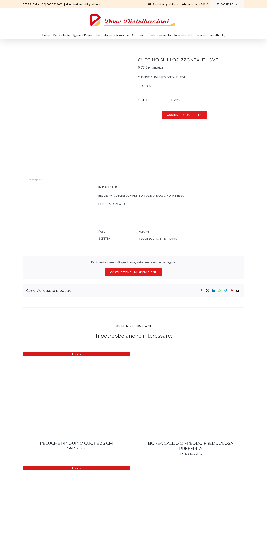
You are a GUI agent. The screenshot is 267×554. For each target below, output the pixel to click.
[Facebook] (201, 290)
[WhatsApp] (219, 290)
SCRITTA (144, 100)
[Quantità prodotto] (148, 115)
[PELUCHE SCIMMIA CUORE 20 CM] (65, 468)
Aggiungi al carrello (184, 115)
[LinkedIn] (213, 290)
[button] (223, 35)
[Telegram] (225, 290)
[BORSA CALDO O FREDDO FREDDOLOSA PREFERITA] (179, 355)
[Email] (238, 290)
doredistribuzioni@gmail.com (83, 4)
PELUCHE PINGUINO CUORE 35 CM (76, 443)
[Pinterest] (232, 290)
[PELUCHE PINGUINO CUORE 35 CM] (65, 355)
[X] (207, 290)
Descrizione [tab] (34, 180)
